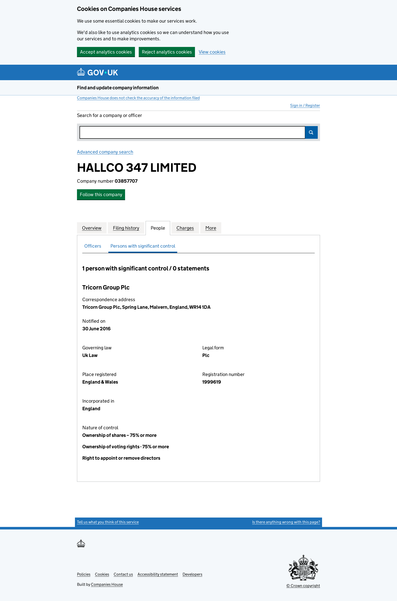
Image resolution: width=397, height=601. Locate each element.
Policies (83, 574)
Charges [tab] (185, 228)
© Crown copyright (303, 585)
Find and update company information (118, 88)
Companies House (107, 584)
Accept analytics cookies (106, 52)
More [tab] (210, 228)
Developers (192, 574)
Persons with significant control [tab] (142, 246)
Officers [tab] (92, 246)
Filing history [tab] (126, 228)
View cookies (212, 51)
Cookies (102, 574)
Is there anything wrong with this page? (286, 522)
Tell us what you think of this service (108, 522)
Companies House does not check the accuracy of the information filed (138, 97)
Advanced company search (105, 152)
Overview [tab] (92, 228)
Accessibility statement (157, 574)
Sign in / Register (305, 105)
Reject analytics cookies (167, 52)
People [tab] (158, 228)
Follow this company (101, 194)
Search (311, 132)
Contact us (123, 574)
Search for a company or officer (109, 115)
